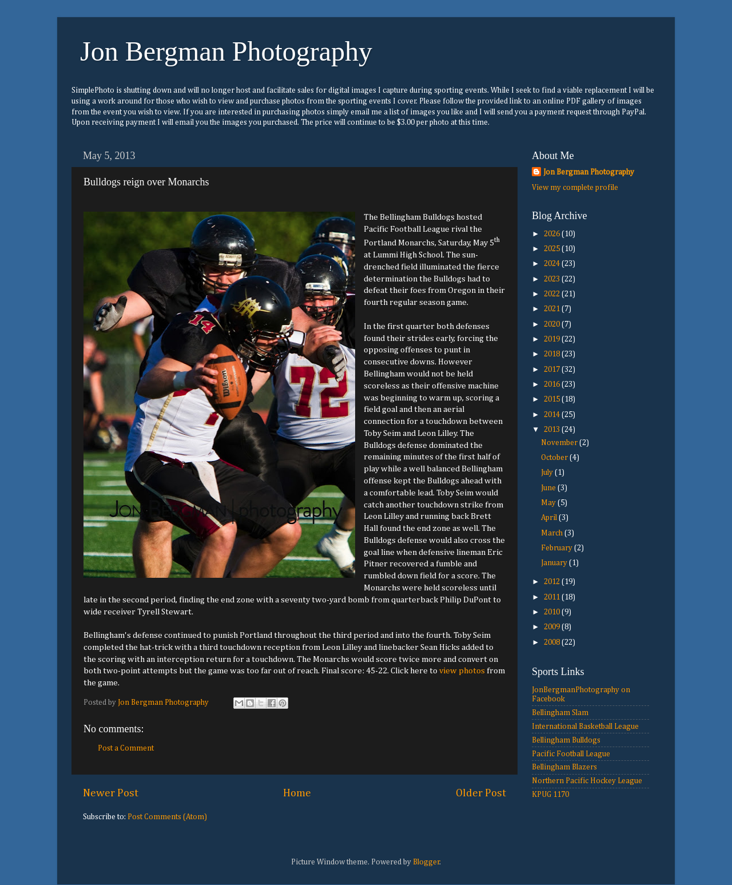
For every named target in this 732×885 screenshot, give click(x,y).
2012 (553, 582)
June (549, 488)
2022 (553, 294)
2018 (553, 354)
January (555, 563)
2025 (553, 249)
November (560, 443)
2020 (553, 324)
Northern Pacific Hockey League (587, 781)
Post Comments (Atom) (167, 817)
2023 (553, 279)
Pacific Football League (571, 754)
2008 (553, 642)
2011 (553, 597)
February (557, 548)
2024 (553, 264)
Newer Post (110, 793)
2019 (553, 339)
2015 (553, 399)
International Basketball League (585, 727)
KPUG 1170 (550, 795)
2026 (553, 234)
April (550, 518)
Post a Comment (126, 748)
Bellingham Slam (560, 713)
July (548, 473)
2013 (553, 430)
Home (297, 793)
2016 (553, 384)
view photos (462, 670)
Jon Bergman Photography (226, 51)
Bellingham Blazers (564, 767)
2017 (553, 370)
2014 (553, 415)
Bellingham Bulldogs (566, 740)
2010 (553, 612)
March (552, 533)
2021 (553, 309)
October (555, 458)
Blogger (426, 862)
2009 (553, 627)
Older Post (481, 793)
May (549, 503)
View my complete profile (575, 188)
